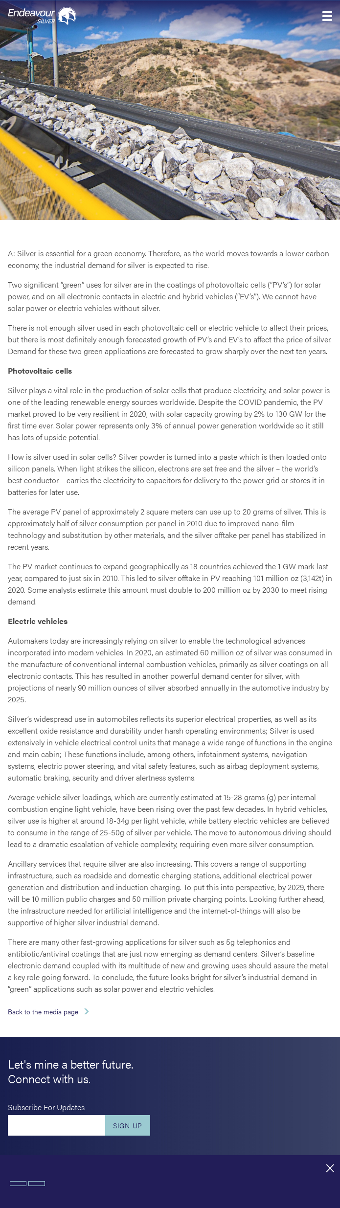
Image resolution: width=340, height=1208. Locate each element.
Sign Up (127, 1125)
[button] (327, 16)
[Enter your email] (56, 1125)
